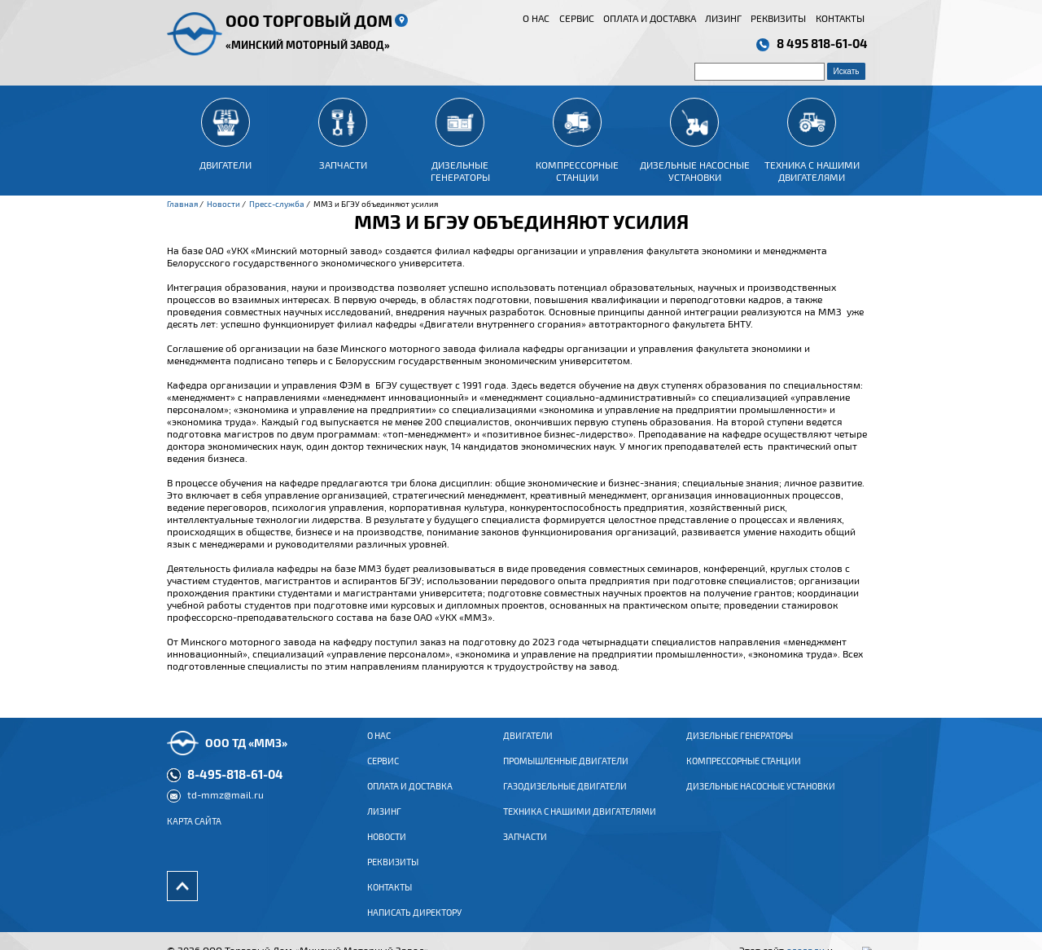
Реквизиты (778, 18)
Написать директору (414, 925)
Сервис (576, 18)
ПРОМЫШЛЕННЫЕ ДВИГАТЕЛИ (565, 773)
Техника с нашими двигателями (579, 824)
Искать (847, 71)
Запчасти (525, 849)
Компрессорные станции (743, 773)
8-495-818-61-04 (235, 786)
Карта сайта (194, 833)
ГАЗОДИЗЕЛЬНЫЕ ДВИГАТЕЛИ (565, 798)
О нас (536, 18)
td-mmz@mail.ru (225, 806)
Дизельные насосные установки (760, 798)
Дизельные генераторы (739, 748)
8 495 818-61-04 (822, 43)
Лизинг (723, 18)
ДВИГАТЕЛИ (528, 748)
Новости (386, 849)
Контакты (840, 18)
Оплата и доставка (649, 18)
